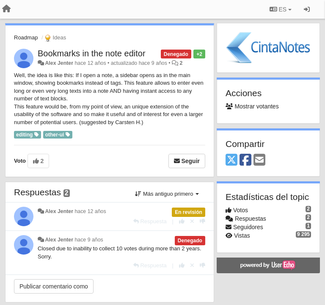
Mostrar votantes (252, 106)
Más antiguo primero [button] (167, 194)
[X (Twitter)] (231, 160)
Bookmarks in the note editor (92, 53)
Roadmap (26, 37)
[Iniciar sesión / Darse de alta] (306, 9)
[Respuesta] (150, 221)
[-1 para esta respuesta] (202, 221)
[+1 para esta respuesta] (182, 221)
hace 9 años (88, 240)
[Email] (259, 160)
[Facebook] (245, 160)
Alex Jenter (59, 63)
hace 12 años (90, 211)
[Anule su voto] (192, 221)
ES (281, 9)
